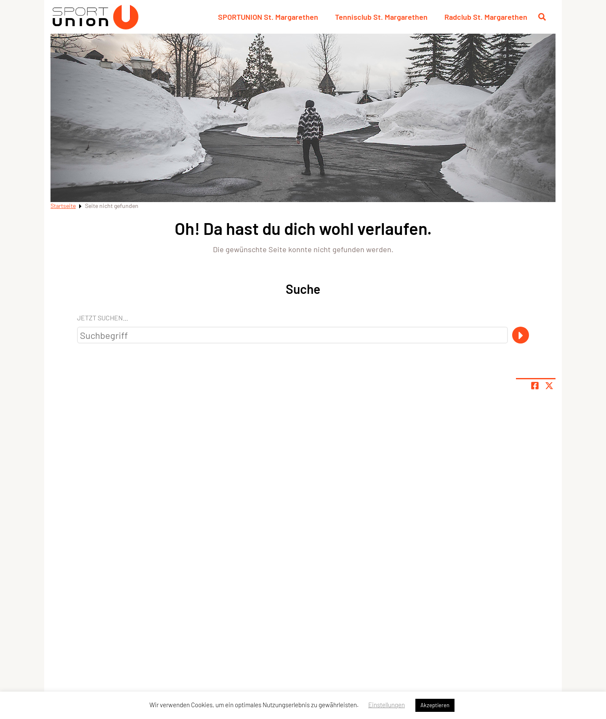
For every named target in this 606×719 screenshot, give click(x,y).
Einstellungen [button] (386, 704)
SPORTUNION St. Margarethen (268, 16)
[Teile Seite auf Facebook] (535, 385)
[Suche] (520, 335)
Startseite (63, 205)
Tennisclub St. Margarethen (381, 16)
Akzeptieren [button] (434, 705)
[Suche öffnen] (542, 17)
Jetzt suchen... (102, 318)
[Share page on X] (549, 385)
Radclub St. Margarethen (485, 16)
